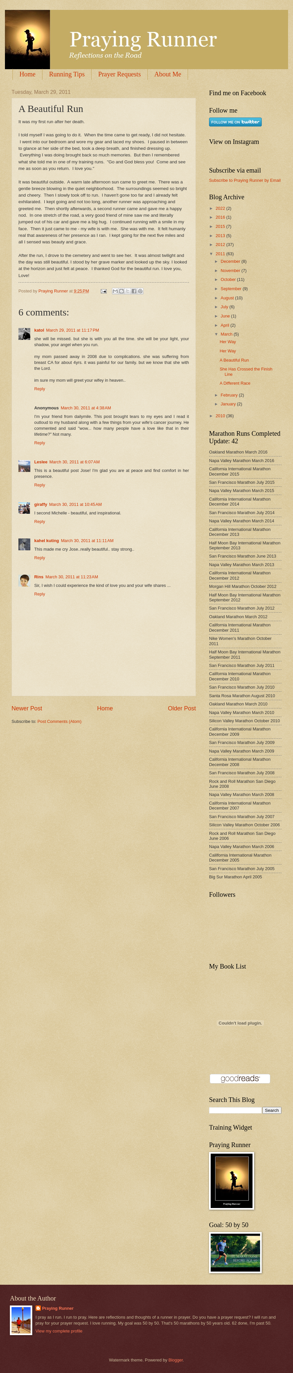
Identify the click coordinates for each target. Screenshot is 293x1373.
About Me (167, 74)
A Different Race (235, 383)
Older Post (182, 708)
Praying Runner (58, 1308)
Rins (38, 576)
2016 (221, 217)
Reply (39, 388)
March (227, 334)
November (231, 270)
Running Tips (67, 74)
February (230, 395)
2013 (221, 235)
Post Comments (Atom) (60, 721)
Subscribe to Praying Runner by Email (245, 180)
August (228, 297)
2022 (221, 208)
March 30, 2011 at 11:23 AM (71, 576)
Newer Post (27, 708)
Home (27, 74)
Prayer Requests (119, 74)
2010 (221, 415)
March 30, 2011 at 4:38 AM (86, 407)
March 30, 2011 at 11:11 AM (87, 540)
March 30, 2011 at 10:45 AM (75, 504)
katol (39, 330)
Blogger (176, 1360)
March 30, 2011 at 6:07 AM (74, 461)
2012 (221, 244)
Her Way (228, 341)
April (225, 325)
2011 (221, 253)
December (231, 261)
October (229, 279)
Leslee (40, 461)
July (225, 306)
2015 (221, 226)
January (229, 403)
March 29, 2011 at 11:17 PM (72, 330)
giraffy (40, 504)
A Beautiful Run (234, 360)
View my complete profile (59, 1331)
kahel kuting (46, 540)
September (232, 288)
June (226, 316)
